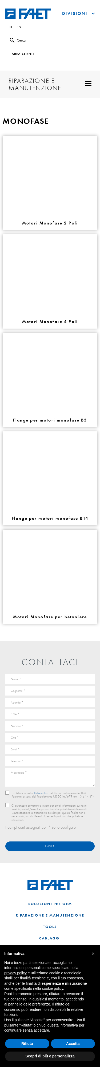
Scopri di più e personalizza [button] (49, 1056)
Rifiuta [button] (27, 1043)
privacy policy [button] (15, 973)
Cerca (18, 40)
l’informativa (41, 793)
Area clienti (23, 54)
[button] (93, 953)
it (11, 27)
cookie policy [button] (52, 988)
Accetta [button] (73, 1043)
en (19, 27)
